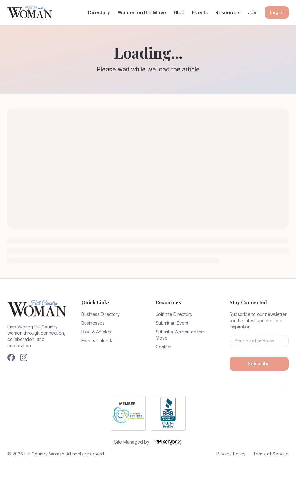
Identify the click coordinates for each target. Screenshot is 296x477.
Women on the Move (142, 12)
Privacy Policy (230, 453)
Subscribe (259, 363)
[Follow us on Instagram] (23, 357)
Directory (99, 12)
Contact (164, 346)
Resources (227, 12)
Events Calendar (98, 340)
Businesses (92, 323)
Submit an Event (172, 323)
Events (200, 12)
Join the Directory (174, 314)
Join (253, 12)
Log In (277, 12)
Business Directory (100, 314)
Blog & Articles (96, 331)
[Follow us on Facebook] (11, 357)
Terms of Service (271, 453)
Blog (179, 12)
